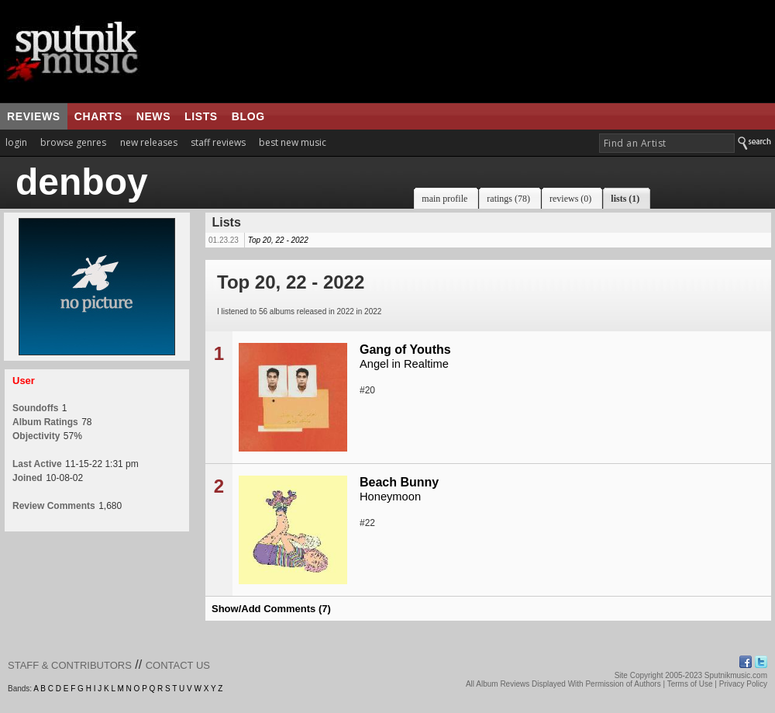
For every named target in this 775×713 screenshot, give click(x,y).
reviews (33, 116)
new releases (148, 142)
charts (98, 116)
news (153, 116)
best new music (292, 142)
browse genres (73, 142)
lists (201, 116)
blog (248, 116)
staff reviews (218, 142)
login (16, 142)
